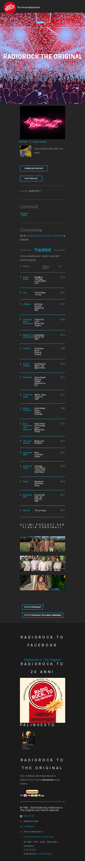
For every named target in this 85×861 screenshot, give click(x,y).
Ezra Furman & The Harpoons (27, 427)
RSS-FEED (29, 816)
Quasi (25, 481)
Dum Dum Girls (27, 496)
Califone (27, 348)
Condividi (24, 213)
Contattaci (29, 826)
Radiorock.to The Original (42, 660)
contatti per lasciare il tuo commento (44, 235)
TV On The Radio (28, 396)
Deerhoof (27, 377)
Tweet (24, 215)
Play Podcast (31, 178)
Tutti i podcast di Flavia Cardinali (43, 615)
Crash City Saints (27, 467)
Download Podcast (34, 168)
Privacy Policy (31, 836)
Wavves (26, 510)
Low (25, 292)
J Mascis (27, 304)
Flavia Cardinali (39, 142)
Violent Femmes (27, 409)
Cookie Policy (47, 836)
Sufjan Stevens (26, 365)
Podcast (23, 141)
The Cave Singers (27, 442)
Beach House (26, 278)
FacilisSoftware (44, 853)
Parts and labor (27, 453)
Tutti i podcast (32, 607)
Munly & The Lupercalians (28, 336)
